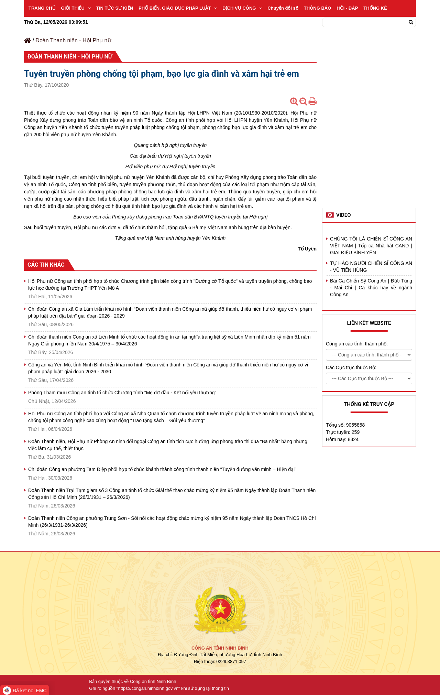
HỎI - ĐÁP (347, 8)
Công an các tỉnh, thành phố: (357, 343)
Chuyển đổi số (282, 8)
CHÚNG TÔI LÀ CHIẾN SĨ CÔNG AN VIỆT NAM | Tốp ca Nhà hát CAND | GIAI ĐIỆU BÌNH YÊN (371, 245)
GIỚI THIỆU (76, 8)
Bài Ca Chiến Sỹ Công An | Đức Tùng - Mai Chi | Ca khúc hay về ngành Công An (371, 287)
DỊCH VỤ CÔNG (242, 8)
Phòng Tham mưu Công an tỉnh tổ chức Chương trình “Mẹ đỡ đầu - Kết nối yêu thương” (122, 392)
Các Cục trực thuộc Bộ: (351, 367)
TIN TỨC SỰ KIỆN (114, 8)
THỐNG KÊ (375, 8)
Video (343, 215)
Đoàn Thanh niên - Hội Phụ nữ (73, 40)
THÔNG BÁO (317, 8)
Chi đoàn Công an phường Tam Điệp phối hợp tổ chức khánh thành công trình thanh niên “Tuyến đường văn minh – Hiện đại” (162, 469)
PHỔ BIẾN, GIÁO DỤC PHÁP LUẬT (178, 8)
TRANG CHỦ (42, 8)
